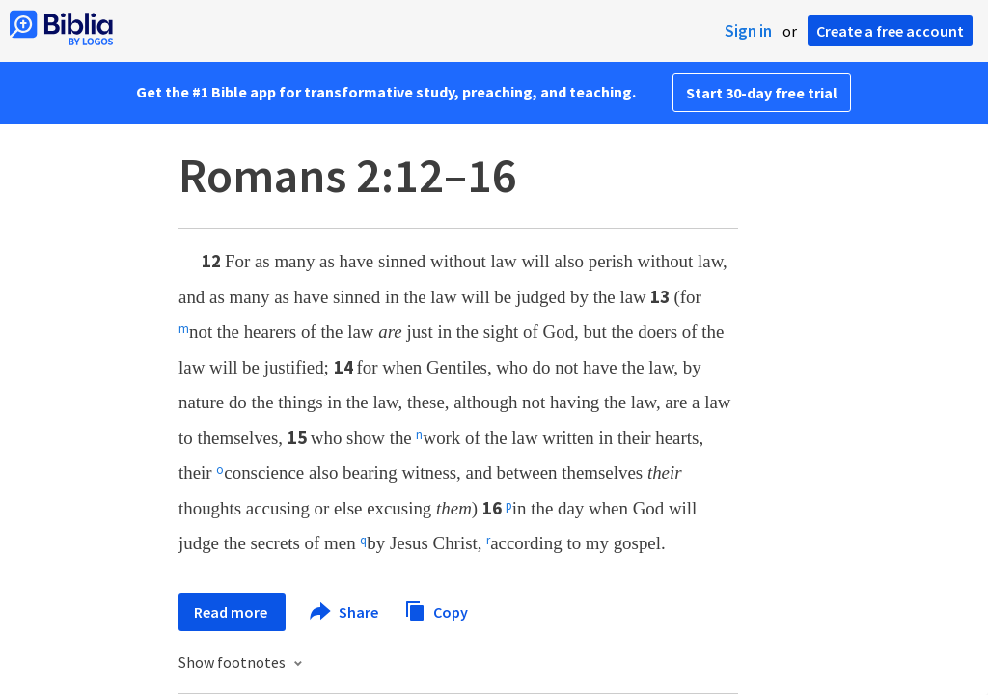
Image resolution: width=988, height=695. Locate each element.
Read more (232, 612)
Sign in (748, 31)
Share (345, 612)
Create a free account (890, 31)
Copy (436, 609)
